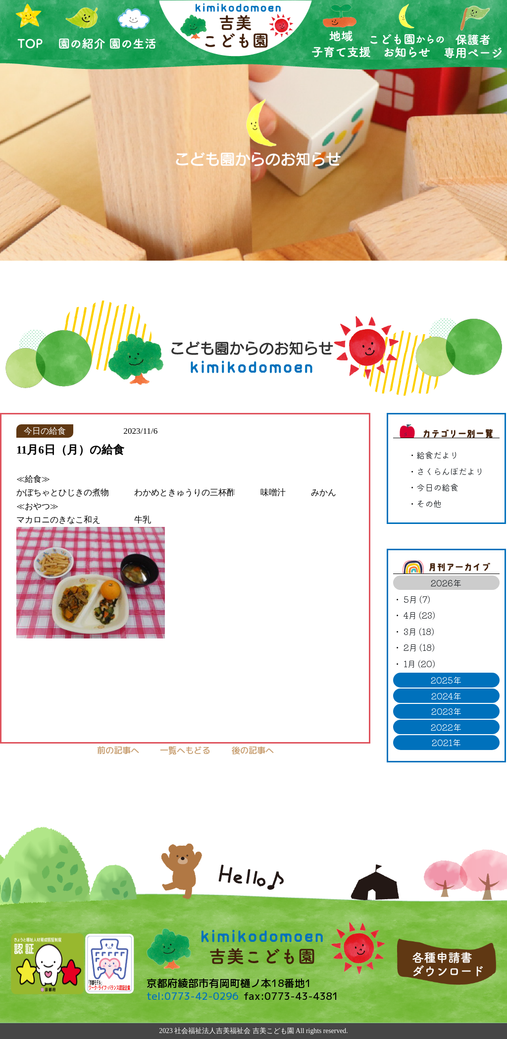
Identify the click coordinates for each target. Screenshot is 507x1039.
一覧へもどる (185, 750)
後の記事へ (253, 750)
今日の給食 (437, 487)
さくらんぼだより (450, 471)
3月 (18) (419, 631)
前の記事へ (118, 750)
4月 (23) (419, 615)
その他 (429, 503)
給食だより (437, 455)
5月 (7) (417, 599)
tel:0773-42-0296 (193, 996)
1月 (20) (419, 663)
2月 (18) (419, 647)
